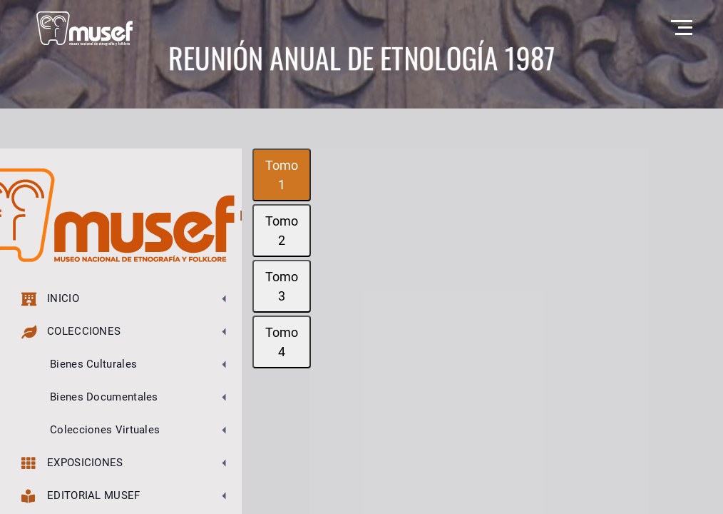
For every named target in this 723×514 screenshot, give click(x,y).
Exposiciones (72, 463)
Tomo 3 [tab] (281, 286)
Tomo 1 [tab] (281, 175)
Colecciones (70, 331)
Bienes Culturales (93, 364)
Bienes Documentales (104, 396)
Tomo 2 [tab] (281, 230)
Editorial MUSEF (80, 496)
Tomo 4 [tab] (281, 342)
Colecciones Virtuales (105, 429)
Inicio (50, 299)
